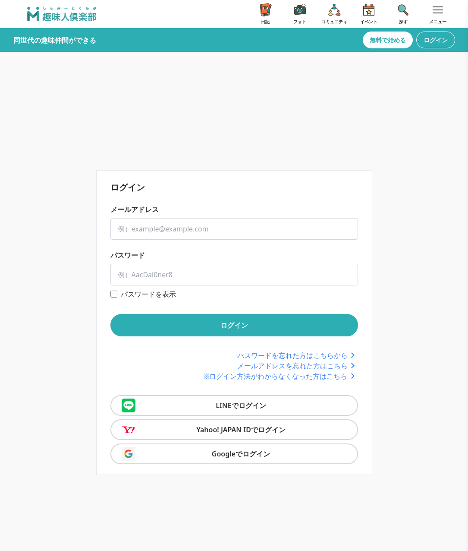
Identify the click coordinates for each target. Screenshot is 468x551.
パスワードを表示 (148, 294)
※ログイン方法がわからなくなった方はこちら (281, 376)
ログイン (436, 40)
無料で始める (388, 40)
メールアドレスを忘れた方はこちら (297, 365)
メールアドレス (134, 209)
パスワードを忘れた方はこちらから (297, 355)
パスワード (127, 255)
